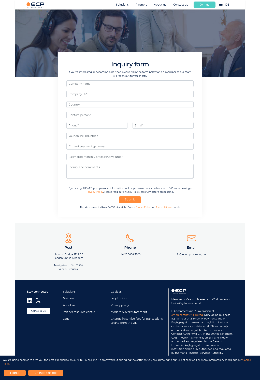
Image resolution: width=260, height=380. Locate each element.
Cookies (116, 291)
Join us (204, 4)
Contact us (180, 4)
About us (160, 4)
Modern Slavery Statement (129, 312)
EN (221, 4)
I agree (14, 372)
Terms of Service (164, 207)
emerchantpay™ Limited (187, 314)
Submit (130, 199)
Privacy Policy (94, 191)
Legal (66, 318)
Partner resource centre (81, 312)
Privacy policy (120, 305)
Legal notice (119, 298)
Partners (141, 4)
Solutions (122, 4)
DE (227, 4)
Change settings (46, 372)
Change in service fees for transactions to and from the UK (137, 320)
